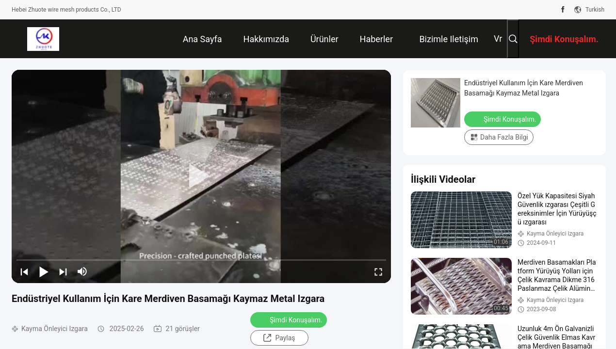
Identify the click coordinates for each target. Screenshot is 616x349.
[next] (63, 271)
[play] (201, 176)
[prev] (24, 271)
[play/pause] (43, 271)
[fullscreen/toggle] (378, 271)
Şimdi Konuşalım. (289, 319)
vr (498, 38)
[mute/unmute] (82, 271)
